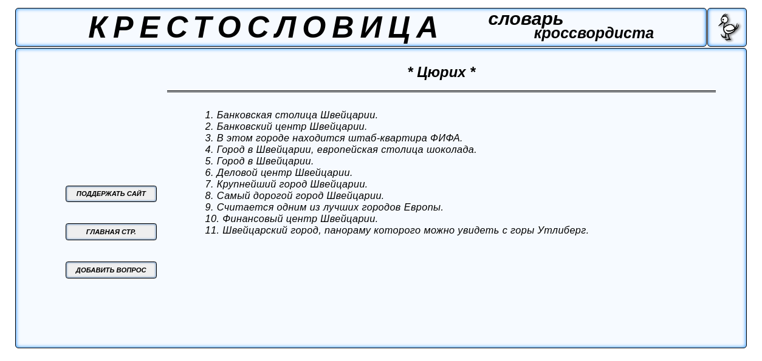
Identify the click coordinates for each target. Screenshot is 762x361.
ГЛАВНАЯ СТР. (111, 231)
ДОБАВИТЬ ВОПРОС (111, 270)
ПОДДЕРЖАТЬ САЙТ (111, 193)
